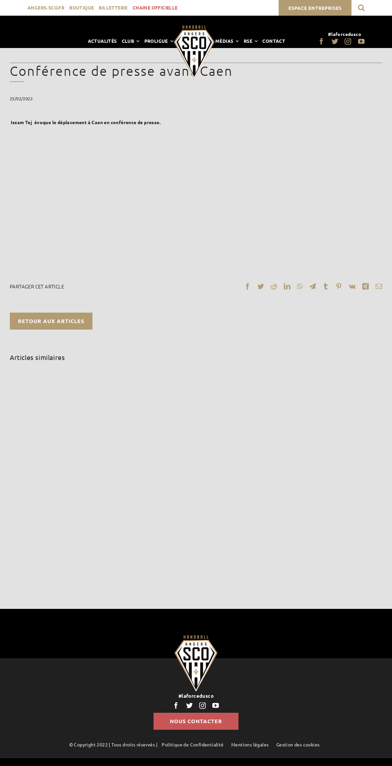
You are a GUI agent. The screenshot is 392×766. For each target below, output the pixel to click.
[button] (361, 8)
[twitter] (335, 41)
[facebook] (321, 41)
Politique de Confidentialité (192, 744)
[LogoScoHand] (194, 28)
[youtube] (361, 41)
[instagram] (348, 41)
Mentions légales (250, 744)
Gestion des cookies (298, 744)
